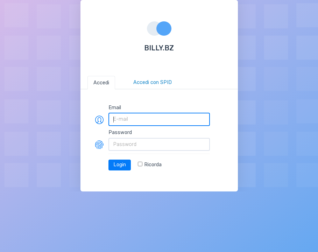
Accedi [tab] (101, 83)
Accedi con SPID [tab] (152, 82)
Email (114, 108)
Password (120, 132)
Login (119, 165)
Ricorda (150, 165)
